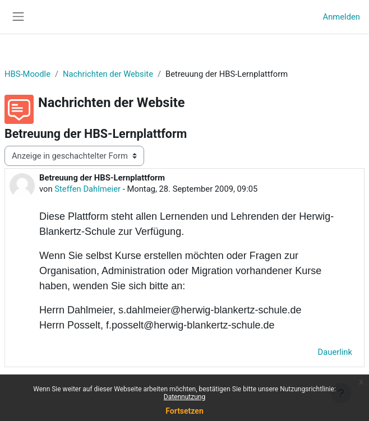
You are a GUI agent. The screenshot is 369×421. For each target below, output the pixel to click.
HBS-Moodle (27, 74)
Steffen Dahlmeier (87, 189)
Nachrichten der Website (108, 74)
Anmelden (341, 17)
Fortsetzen (184, 410)
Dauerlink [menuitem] (335, 352)
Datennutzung (184, 397)
